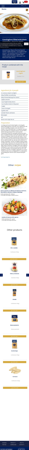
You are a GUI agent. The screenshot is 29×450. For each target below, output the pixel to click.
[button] (1, 275)
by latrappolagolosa (5, 157)
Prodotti (13, 442)
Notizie (4, 444)
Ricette (4, 9)
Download (13, 444)
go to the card (20, 81)
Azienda (4, 442)
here (8, 47)
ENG (25, 5)
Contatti (21, 444)
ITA (22, 5)
